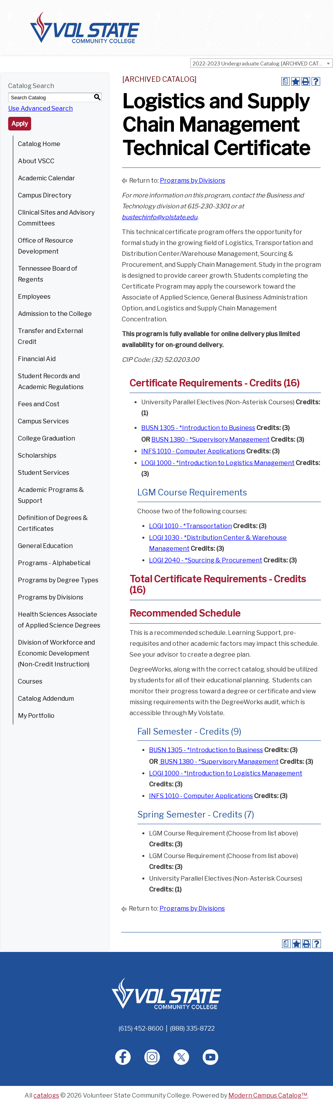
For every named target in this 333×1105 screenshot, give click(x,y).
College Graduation (46, 438)
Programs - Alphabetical (54, 563)
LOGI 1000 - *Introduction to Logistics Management (217, 463)
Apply (19, 123)
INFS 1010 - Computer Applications (193, 451)
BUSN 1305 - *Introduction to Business (198, 428)
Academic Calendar (46, 178)
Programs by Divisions (50, 597)
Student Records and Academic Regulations (51, 381)
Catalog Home (39, 144)
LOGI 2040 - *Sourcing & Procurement (205, 560)
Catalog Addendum (46, 698)
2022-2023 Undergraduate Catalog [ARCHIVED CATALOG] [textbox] (262, 63)
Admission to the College (55, 313)
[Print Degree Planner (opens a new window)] (285, 81)
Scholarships (37, 455)
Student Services (43, 472)
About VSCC (36, 161)
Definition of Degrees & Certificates (53, 523)
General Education (45, 546)
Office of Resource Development (45, 246)
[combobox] (261, 63)
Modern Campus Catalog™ (267, 1095)
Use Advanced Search (40, 108)
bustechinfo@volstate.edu (159, 217)
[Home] (166, 993)
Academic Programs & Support (51, 495)
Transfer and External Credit (50, 336)
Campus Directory (44, 195)
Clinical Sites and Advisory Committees (56, 218)
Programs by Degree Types (58, 580)
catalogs (46, 1095)
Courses (30, 681)
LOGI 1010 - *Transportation (190, 526)
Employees (34, 296)
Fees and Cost (39, 404)
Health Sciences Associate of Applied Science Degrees (59, 620)
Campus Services (43, 421)
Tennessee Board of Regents (47, 274)
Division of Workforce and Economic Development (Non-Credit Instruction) (56, 653)
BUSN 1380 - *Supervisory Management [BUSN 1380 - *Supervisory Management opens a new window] (210, 439)
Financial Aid (37, 359)
